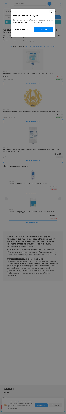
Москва (43, 29)
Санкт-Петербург (22, 29)
